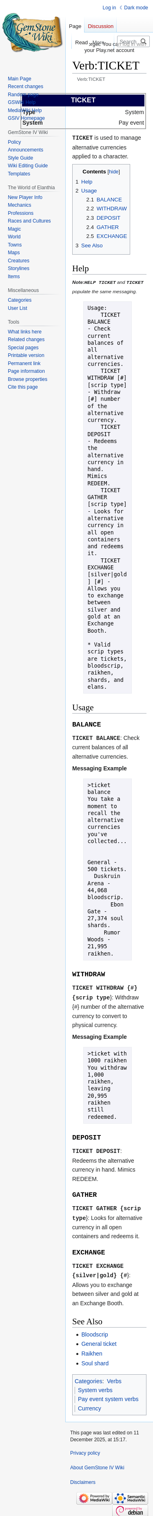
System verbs (95, 1386)
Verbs (114, 1377)
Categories (88, 1377)
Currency (89, 1404)
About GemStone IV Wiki (97, 1464)
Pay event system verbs (108, 1395)
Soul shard (95, 1359)
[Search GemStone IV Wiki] (133, 41)
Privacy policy (85, 1449)
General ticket (98, 1340)
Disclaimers (82, 1478)
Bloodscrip (94, 1330)
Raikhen (91, 1350)
